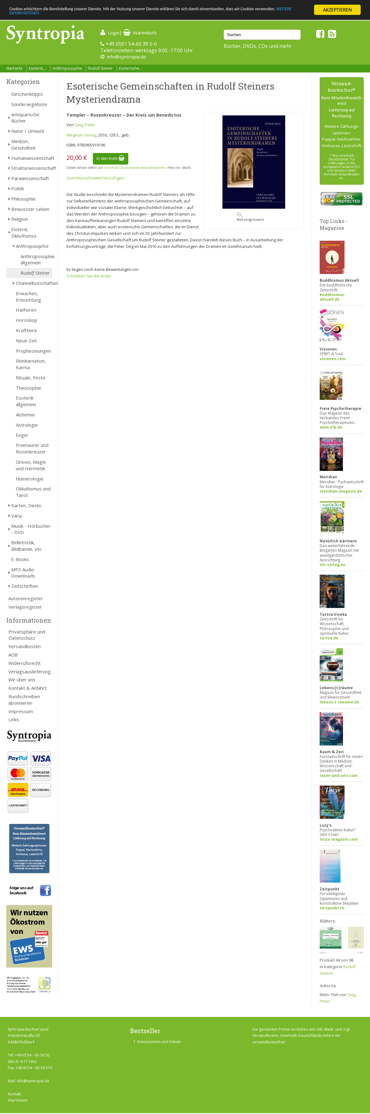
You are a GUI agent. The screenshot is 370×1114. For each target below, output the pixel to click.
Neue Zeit (26, 340)
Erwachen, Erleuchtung (28, 296)
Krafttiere (26, 330)
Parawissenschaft (30, 178)
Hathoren (26, 310)
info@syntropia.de (126, 56)
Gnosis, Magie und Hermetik (31, 465)
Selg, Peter (85, 125)
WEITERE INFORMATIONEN (83, 15)
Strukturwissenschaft (31, 168)
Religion (19, 219)
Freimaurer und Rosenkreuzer (32, 448)
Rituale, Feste (30, 377)
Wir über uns (21, 679)
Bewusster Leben (30, 209)
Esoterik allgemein (26, 401)
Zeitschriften (24, 586)
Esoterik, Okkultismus (23, 232)
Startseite (14, 68)
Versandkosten (24, 646)
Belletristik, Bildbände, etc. (27, 545)
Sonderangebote (29, 104)
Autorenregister (25, 598)
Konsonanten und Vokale (159, 1041)
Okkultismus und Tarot (33, 491)
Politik (17, 188)
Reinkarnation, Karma (31, 364)
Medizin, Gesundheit (23, 144)
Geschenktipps (27, 94)
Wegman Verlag (81, 135)
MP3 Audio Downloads (23, 572)
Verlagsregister (25, 607)
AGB (13, 655)
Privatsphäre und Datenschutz (26, 635)
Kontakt (14, 1094)
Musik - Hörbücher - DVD (31, 529)
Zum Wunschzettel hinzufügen (95, 178)
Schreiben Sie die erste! (88, 276)
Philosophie (23, 199)
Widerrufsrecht (24, 663)
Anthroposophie (67, 68)
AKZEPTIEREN (337, 10)
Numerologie (29, 479)
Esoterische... (130, 68)
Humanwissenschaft (31, 158)
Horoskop (26, 320)
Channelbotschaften (34, 283)
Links (13, 719)
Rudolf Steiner (100, 68)
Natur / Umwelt (27, 131)
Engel (22, 435)
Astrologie (27, 425)
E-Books (20, 559)
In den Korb (111, 158)
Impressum (20, 711)
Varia (16, 516)
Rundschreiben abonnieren (24, 699)
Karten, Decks (26, 505)
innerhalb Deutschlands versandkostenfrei (135, 167)
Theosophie (28, 388)
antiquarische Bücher (25, 117)
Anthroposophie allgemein (36, 259)
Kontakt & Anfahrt (27, 688)
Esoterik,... (38, 68)
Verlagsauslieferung (29, 671)
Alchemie (25, 414)
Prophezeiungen (33, 351)
